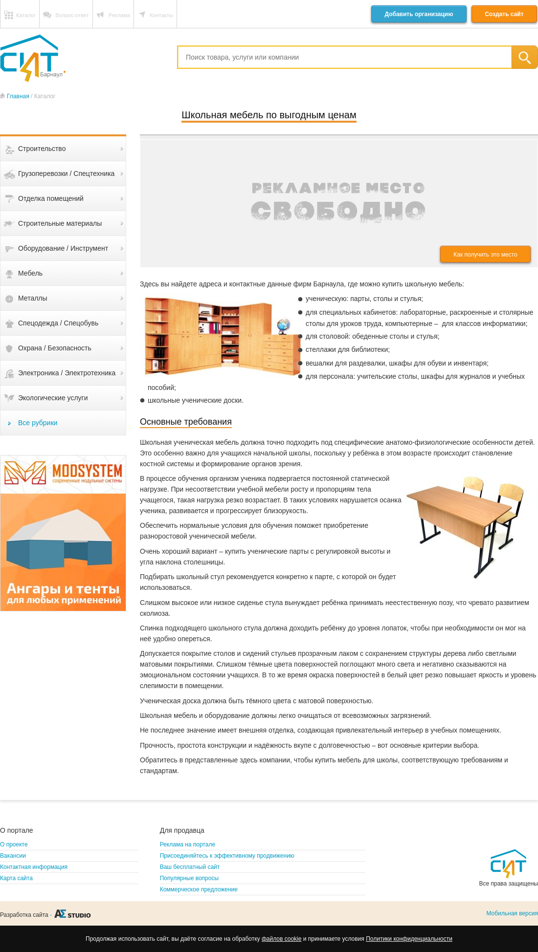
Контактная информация (33, 867)
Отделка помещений (51, 198)
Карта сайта (16, 878)
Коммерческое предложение (199, 889)
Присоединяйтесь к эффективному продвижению (227, 855)
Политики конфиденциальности (409, 938)
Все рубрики (37, 423)
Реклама (119, 15)
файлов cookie (281, 938)
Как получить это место (485, 254)
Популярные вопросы (189, 878)
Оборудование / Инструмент (63, 248)
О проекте (14, 844)
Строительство (42, 148)
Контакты (161, 15)
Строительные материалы (60, 223)
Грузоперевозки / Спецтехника (66, 173)
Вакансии (13, 855)
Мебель (30, 273)
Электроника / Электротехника (66, 373)
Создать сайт (504, 14)
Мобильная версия (512, 913)
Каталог (26, 15)
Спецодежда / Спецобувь (58, 323)
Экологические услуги (53, 398)
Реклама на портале (187, 844)
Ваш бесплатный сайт (190, 867)
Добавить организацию (418, 14)
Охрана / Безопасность (54, 348)
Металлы (32, 298)
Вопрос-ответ (72, 15)
